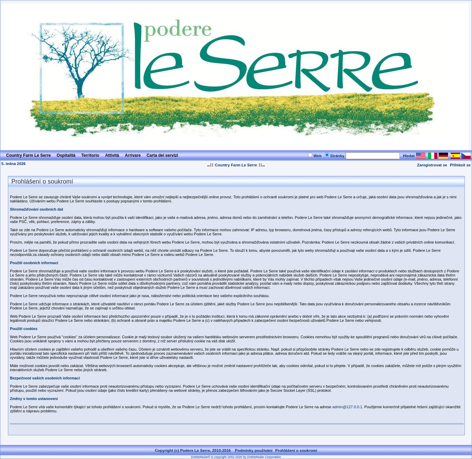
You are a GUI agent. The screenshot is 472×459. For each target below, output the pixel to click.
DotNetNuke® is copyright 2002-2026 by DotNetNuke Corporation (236, 457)
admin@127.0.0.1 (347, 407)
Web (317, 156)
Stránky (337, 156)
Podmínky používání (254, 450)
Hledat (409, 156)
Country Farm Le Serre (236, 165)
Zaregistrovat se (432, 165)
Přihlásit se (460, 165)
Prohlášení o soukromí (296, 450)
